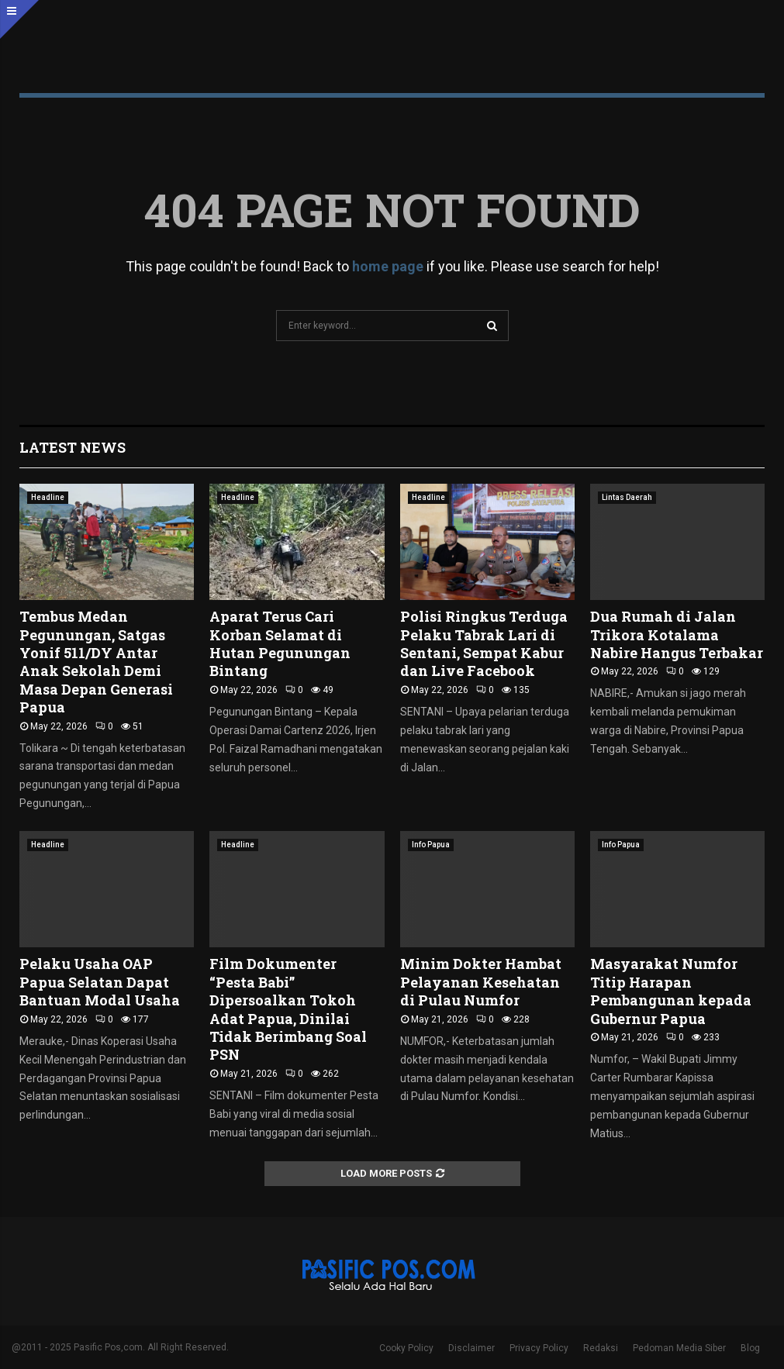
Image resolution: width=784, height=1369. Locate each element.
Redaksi (600, 1348)
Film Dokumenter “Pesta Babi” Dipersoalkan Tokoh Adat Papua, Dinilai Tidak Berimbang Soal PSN (288, 1009)
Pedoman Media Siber (679, 1348)
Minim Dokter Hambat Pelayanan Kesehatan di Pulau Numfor (480, 981)
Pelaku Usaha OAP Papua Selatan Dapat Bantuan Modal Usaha (99, 981)
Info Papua (431, 844)
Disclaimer (471, 1348)
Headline (47, 497)
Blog (750, 1348)
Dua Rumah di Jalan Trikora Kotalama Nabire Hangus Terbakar (676, 634)
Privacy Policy (538, 1348)
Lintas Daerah (627, 497)
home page (387, 266)
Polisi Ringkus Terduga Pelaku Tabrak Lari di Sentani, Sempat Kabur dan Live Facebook (484, 643)
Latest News (72, 447)
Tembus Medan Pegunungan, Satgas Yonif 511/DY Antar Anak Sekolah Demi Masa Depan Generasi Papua (96, 661)
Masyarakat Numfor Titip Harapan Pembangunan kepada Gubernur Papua (670, 990)
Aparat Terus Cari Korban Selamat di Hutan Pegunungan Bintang (280, 643)
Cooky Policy (406, 1348)
